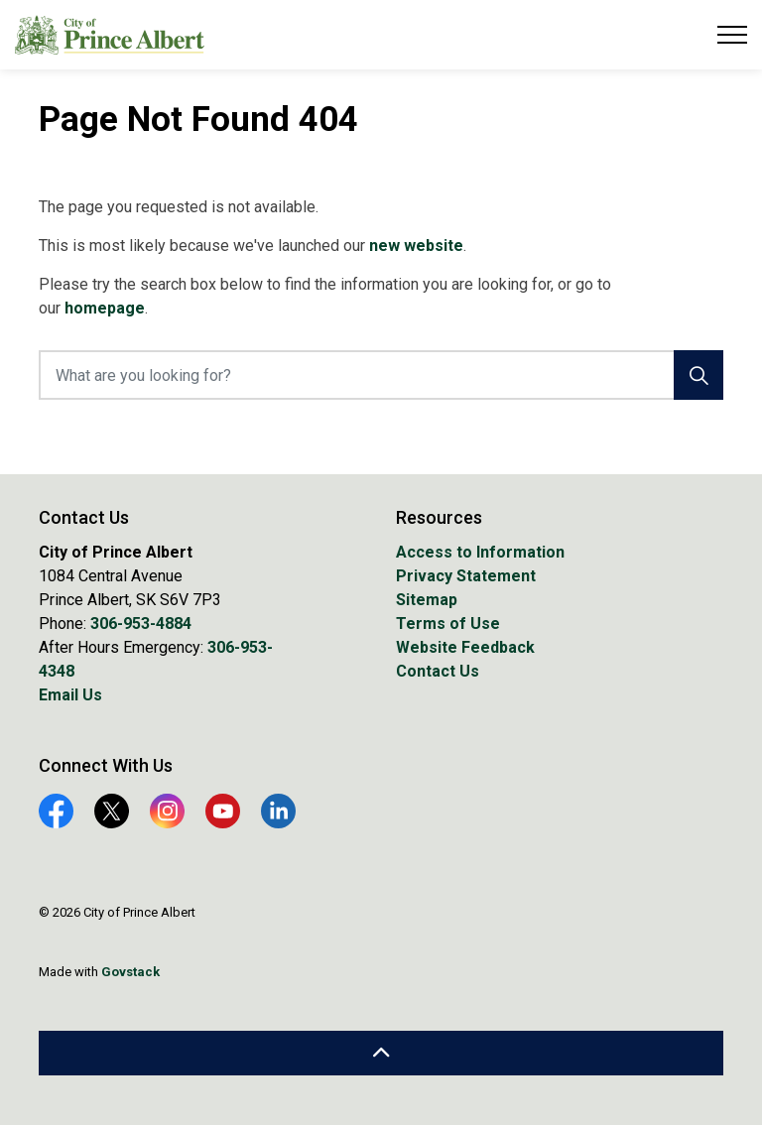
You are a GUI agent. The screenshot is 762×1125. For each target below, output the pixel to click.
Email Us (70, 695)
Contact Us (437, 671)
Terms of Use (448, 623)
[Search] (698, 375)
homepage (104, 308)
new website (416, 245)
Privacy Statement (466, 575)
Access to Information (480, 552)
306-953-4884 (140, 623)
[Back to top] (381, 1053)
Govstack (130, 971)
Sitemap (426, 599)
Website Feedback (465, 647)
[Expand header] (732, 34)
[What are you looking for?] (381, 375)
